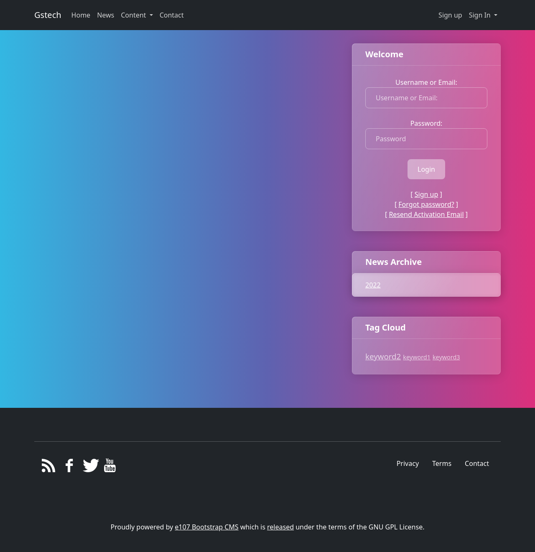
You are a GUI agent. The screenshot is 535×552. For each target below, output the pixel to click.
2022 (373, 285)
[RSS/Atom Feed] (48, 467)
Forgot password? (426, 204)
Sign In (480, 15)
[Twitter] (89, 467)
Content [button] (134, 15)
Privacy (408, 463)
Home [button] (81, 15)
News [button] (105, 15)
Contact (477, 463)
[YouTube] (110, 467)
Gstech (47, 14)
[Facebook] (69, 467)
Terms (441, 463)
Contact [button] (172, 15)
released (280, 527)
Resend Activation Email (426, 214)
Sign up (450, 15)
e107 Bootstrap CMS (206, 527)
